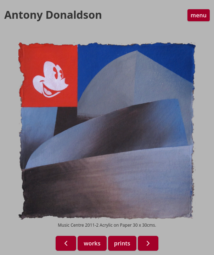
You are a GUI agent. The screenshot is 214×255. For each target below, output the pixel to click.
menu (199, 15)
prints (122, 243)
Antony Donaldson (53, 14)
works (92, 243)
